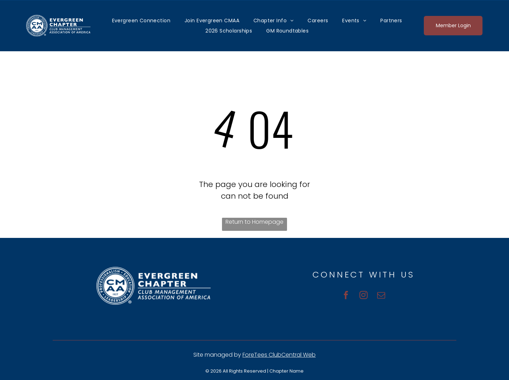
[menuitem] (141, 20)
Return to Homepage (254, 222)
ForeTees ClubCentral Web (279, 355)
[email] (383, 296)
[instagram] (363, 296)
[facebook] (343, 296)
